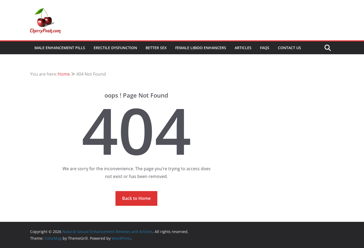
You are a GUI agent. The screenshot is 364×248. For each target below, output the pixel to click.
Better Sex (156, 47)
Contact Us (289, 47)
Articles (243, 47)
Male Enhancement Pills (59, 47)
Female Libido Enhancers (200, 47)
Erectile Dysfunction (115, 47)
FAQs (264, 47)
